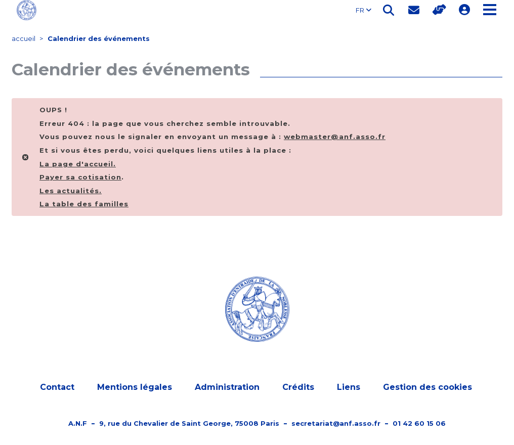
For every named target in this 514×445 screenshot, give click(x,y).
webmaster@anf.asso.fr (335, 136)
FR (363, 10)
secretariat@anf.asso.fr (335, 423)
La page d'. (77, 164)
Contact (57, 387)
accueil (23, 38)
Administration (227, 387)
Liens (348, 387)
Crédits (298, 387)
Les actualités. (70, 191)
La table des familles (83, 204)
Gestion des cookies (427, 387)
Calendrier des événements (99, 38)
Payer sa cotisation (80, 177)
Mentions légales (134, 387)
